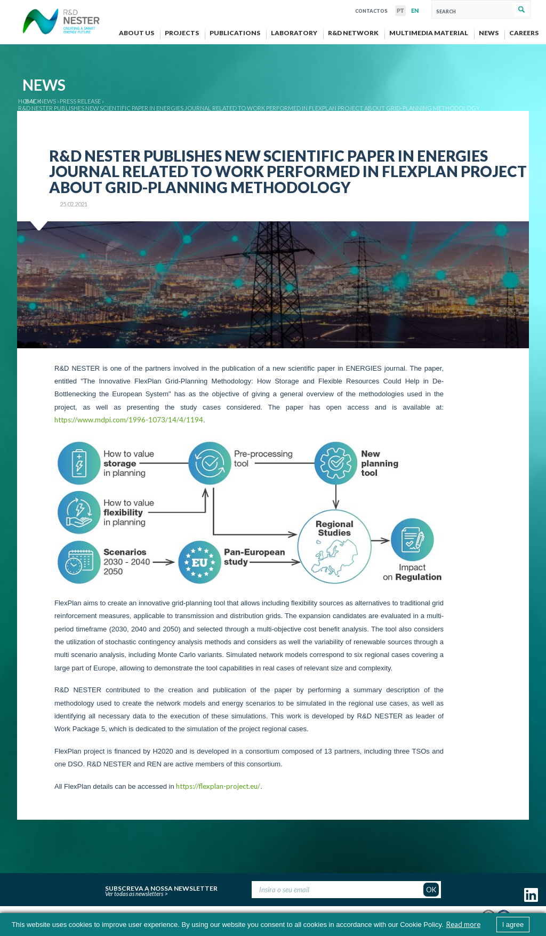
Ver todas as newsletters (134, 893)
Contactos (371, 10)
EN (415, 10)
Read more (463, 924)
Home (27, 101)
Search (521, 9)
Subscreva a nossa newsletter (161, 887)
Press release (80, 101)
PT (400, 10)
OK (431, 889)
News (47, 101)
